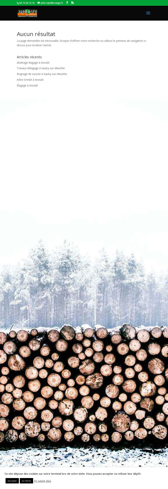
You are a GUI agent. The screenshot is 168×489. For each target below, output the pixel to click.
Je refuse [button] (26, 480)
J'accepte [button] (12, 480)
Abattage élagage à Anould (33, 62)
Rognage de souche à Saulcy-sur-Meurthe (42, 74)
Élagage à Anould (27, 85)
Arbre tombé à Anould (30, 79)
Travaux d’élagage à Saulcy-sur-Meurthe (41, 68)
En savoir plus (42, 481)
